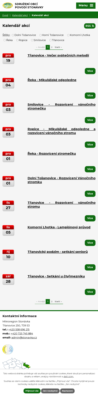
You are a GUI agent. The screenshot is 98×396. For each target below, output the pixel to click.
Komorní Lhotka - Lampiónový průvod (59, 227)
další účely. (68, 376)
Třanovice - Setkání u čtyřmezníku (56, 276)
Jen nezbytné (50, 391)
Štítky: (6, 34)
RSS (90, 25)
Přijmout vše (32, 391)
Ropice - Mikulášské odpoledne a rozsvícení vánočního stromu (61, 131)
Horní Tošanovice (53, 35)
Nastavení (67, 391)
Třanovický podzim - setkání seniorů (58, 252)
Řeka (9, 40)
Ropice (23, 40)
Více (90, 71)
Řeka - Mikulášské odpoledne (52, 80)
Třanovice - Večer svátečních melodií (58, 55)
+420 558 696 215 (19, 329)
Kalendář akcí (20, 15)
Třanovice (58, 40)
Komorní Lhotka (80, 35)
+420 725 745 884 (22, 333)
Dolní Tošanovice (25, 35)
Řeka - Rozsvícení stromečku (52, 153)
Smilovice (40, 40)
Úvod (5, 15)
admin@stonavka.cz (24, 337)
